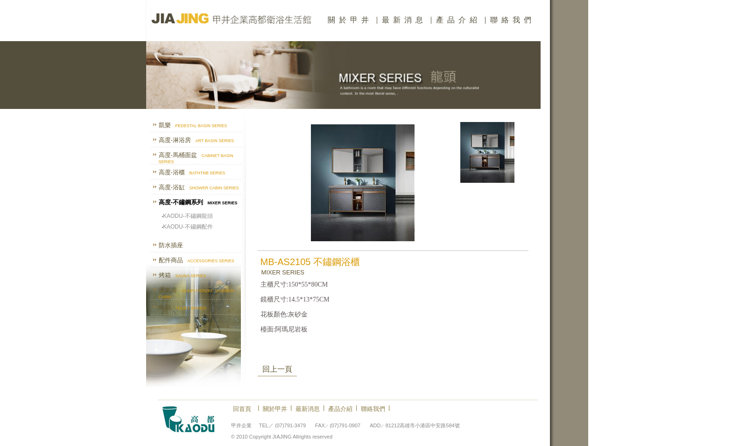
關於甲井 (350, 20)
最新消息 (404, 20)
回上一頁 (277, 369)
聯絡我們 (512, 20)
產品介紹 (458, 20)
